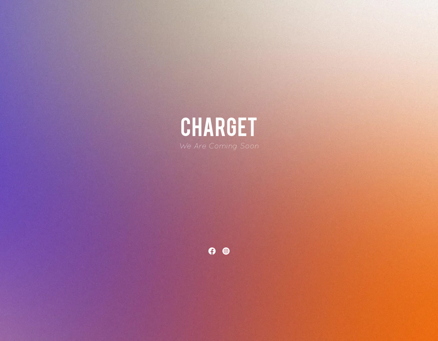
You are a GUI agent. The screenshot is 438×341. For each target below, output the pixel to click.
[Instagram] (226, 251)
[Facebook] (212, 251)
